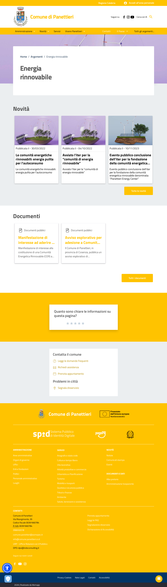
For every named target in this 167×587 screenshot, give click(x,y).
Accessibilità (104, 577)
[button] (139, 3)
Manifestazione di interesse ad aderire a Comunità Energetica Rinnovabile (36, 245)
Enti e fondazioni (20, 469)
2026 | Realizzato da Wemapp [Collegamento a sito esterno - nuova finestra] (27, 584)
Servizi (60, 450)
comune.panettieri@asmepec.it (28, 534)
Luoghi (16, 483)
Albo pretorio (112, 479)
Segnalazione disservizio (98, 524)
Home (23, 57)
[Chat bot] (159, 579)
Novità (21, 108)
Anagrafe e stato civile (67, 455)
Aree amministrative (22, 455)
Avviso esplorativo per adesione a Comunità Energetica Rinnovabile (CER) (83, 245)
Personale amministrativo (25, 478)
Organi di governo (21, 460)
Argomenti (37, 57)
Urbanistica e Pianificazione (70, 474)
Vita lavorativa (63, 465)
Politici (16, 474)
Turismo (61, 478)
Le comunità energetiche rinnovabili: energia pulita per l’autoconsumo (34, 159)
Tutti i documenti (137, 278)
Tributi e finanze (64, 492)
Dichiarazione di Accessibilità (100, 529)
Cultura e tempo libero (67, 460)
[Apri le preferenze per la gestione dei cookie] (8, 579)
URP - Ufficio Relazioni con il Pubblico (30, 544)
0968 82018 (18, 530)
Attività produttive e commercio (71, 469)
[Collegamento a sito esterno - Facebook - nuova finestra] (124, 17)
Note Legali (80, 577)
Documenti (26, 216)
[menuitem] (106, 31)
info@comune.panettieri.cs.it (26, 539)
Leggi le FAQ (93, 520)
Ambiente (61, 497)
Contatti (17, 510)
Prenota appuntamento (98, 515)
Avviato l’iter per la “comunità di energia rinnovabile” (78, 159)
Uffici (15, 464)
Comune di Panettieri (51, 17)
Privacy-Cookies (64, 577)
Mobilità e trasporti (66, 483)
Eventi (109, 464)
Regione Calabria (106, 3)
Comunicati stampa (115, 460)
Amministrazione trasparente (120, 484)
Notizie (109, 455)
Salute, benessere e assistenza (71, 501)
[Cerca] (151, 17)
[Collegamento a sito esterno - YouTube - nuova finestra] (132, 17)
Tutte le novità (138, 191)
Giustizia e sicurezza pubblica (70, 488)
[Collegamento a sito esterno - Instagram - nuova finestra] (128, 17)
